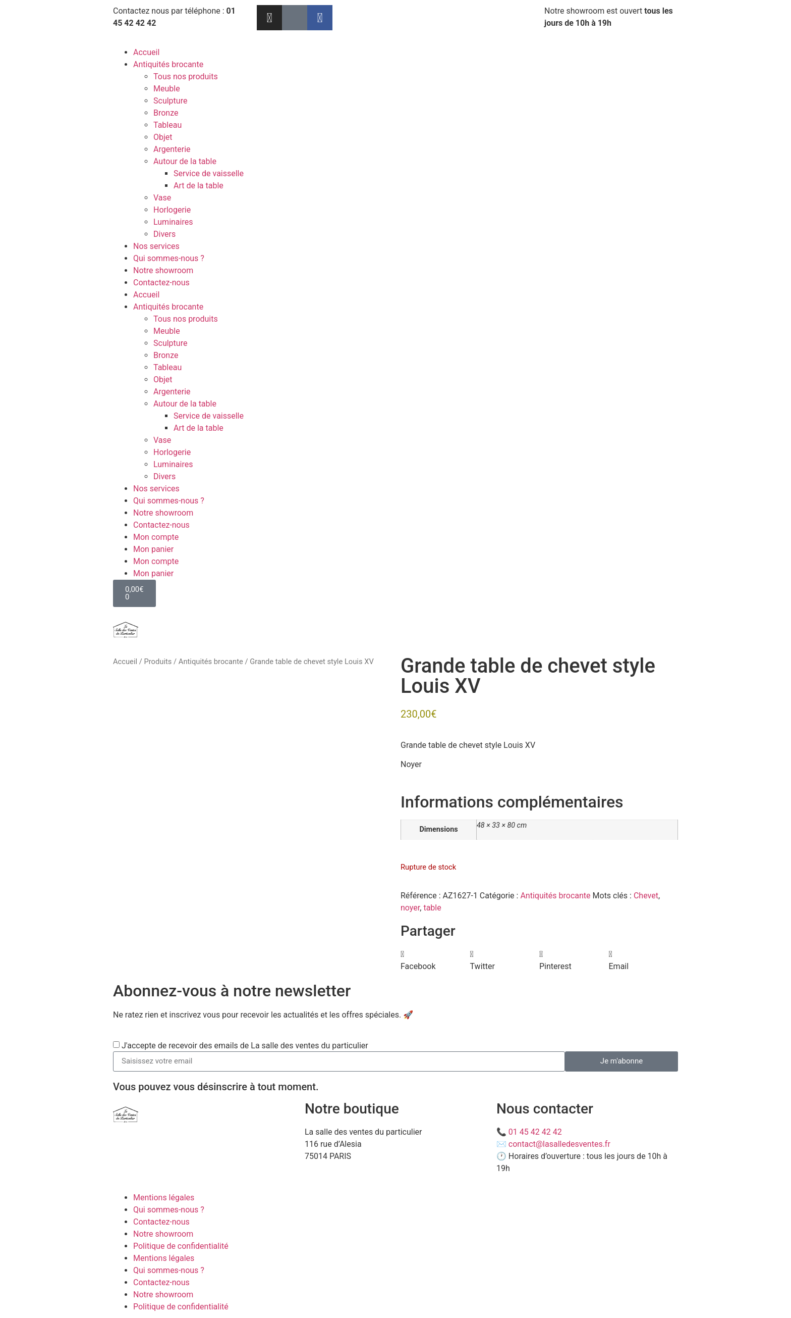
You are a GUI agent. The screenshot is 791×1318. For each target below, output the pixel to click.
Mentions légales (163, 1197)
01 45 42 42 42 (535, 1132)
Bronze (166, 113)
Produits (158, 661)
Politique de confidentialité (181, 1246)
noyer (410, 908)
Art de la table (198, 185)
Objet (163, 137)
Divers (164, 234)
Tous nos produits (185, 76)
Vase (162, 197)
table (432, 908)
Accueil (146, 52)
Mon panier (153, 549)
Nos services (156, 246)
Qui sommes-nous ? (168, 258)
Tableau (167, 125)
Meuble (166, 88)
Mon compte (156, 537)
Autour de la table (184, 161)
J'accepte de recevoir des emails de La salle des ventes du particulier (245, 1045)
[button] (435, 960)
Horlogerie (172, 210)
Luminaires (173, 222)
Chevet (646, 895)
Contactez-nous (161, 282)
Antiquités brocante (168, 64)
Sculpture (170, 101)
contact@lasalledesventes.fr (559, 1144)
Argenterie (172, 149)
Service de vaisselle (209, 173)
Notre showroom (163, 270)
